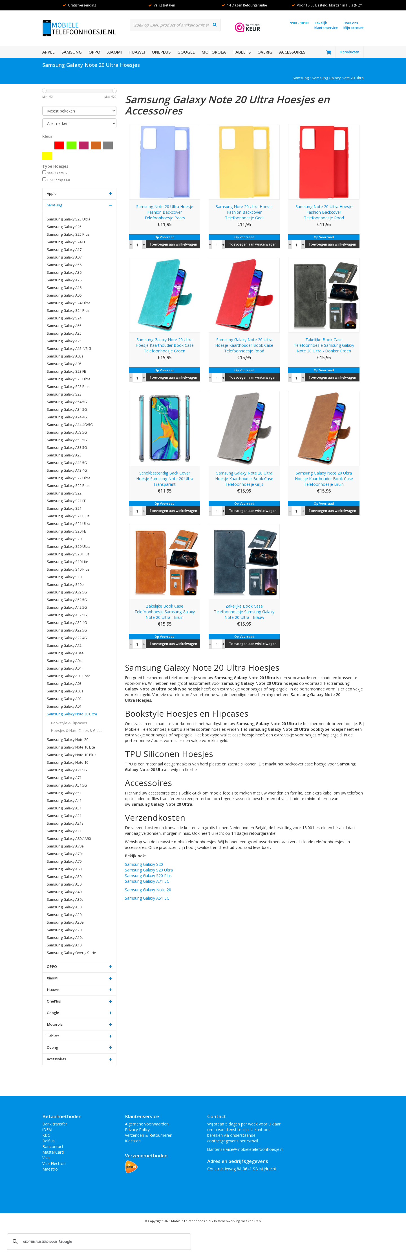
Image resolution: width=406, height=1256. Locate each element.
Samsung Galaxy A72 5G (67, 592)
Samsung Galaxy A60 (64, 869)
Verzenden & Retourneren (148, 1135)
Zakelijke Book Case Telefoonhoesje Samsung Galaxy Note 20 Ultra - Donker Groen (324, 345)
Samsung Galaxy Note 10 (67, 762)
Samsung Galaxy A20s (65, 914)
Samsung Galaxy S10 (64, 577)
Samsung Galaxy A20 (64, 930)
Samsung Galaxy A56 (64, 264)
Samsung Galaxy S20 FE (66, 531)
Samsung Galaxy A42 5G (67, 607)
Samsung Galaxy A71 (64, 777)
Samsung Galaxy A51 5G (67, 785)
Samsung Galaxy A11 (64, 831)
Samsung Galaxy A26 (64, 280)
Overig (264, 52)
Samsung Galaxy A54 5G (67, 401)
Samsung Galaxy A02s (65, 698)
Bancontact (52, 1146)
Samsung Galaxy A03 (64, 683)
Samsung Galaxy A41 (64, 800)
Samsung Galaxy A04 (64, 668)
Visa (46, 1157)
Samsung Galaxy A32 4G (67, 622)
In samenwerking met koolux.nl (238, 1221)
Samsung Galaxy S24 (64, 318)
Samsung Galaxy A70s (65, 853)
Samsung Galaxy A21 (64, 815)
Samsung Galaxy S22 (64, 493)
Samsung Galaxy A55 (64, 325)
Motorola (214, 52)
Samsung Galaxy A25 (64, 341)
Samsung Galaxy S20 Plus (68, 554)
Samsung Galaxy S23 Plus (68, 386)
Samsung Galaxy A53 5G (67, 440)
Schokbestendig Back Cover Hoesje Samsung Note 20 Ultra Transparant (164, 478)
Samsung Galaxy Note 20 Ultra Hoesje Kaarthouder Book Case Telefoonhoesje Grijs (244, 478)
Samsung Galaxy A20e (65, 922)
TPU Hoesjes (58, 180)
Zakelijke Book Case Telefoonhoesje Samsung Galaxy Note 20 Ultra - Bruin (164, 611)
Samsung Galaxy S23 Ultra (68, 379)
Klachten (133, 1141)
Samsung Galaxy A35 (64, 333)
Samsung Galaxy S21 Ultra (68, 523)
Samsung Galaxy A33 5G (67, 447)
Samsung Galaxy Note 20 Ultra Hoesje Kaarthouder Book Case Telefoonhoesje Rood (244, 345)
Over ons (350, 23)
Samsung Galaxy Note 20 (67, 739)
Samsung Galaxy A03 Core (69, 676)
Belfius (48, 1141)
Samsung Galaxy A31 (64, 808)
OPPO (94, 52)
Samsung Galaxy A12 (64, 645)
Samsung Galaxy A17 (64, 249)
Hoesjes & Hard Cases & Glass (76, 730)
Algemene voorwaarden (147, 1124)
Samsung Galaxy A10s (65, 937)
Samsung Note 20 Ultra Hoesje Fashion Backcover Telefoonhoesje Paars (164, 212)
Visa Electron (54, 1163)
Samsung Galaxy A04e (65, 653)
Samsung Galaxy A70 (64, 861)
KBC (46, 1135)
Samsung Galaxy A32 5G (67, 615)
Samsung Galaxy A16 (64, 287)
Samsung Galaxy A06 (64, 295)
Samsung (71, 52)
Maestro (50, 1169)
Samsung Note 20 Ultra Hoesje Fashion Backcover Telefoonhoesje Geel (244, 212)
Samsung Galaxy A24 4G (67, 417)
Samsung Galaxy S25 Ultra (68, 219)
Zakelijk (320, 23)
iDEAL (47, 1129)
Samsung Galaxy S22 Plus (68, 485)
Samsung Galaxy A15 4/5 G (69, 348)
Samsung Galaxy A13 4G (67, 470)
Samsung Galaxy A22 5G (67, 630)
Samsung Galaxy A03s (65, 691)
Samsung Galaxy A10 (64, 945)
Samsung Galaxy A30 (64, 907)
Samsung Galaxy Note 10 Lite (71, 747)
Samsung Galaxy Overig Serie (71, 952)
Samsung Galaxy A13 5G (67, 462)
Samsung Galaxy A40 (64, 891)
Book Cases (58, 173)
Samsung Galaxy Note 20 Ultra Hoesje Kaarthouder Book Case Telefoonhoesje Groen (165, 345)
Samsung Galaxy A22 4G (67, 637)
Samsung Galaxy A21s (65, 823)
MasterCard (53, 1152)
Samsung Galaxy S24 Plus (68, 310)
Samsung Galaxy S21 (64, 508)
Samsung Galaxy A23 (64, 455)
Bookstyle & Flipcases (69, 723)
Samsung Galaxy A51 (64, 793)
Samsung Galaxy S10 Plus (68, 569)
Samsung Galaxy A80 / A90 (69, 838)
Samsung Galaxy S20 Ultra (68, 546)
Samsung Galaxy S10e (65, 584)
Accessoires (292, 52)
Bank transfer (54, 1124)
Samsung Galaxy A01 (64, 706)
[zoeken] (98, 1241)
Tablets (242, 52)
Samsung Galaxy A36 (64, 272)
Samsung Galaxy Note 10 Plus (71, 754)
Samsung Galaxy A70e (65, 846)
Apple (48, 52)
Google (186, 52)
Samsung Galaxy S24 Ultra (68, 303)
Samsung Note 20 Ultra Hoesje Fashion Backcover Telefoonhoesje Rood (323, 212)
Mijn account (353, 27)
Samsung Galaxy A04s (65, 660)
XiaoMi (114, 52)
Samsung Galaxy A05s (65, 356)
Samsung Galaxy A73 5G (67, 432)
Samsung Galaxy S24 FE (66, 242)
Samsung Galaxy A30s (65, 899)
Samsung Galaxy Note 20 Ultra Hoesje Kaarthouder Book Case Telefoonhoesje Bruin (324, 478)
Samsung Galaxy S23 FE (66, 371)
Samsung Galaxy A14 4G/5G (70, 424)
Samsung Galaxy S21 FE (66, 500)
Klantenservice (326, 27)
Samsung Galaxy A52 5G (67, 599)
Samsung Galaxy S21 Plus (68, 516)
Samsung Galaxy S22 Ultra (68, 478)
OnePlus (161, 52)
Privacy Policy (137, 1129)
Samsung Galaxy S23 (64, 394)
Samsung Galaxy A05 (64, 363)
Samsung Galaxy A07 (64, 257)
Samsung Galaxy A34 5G (67, 409)
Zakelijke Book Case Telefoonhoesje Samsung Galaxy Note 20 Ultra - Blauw (244, 611)
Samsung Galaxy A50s (65, 876)
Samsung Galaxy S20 (64, 539)
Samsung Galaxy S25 (64, 226)
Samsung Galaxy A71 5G (67, 770)
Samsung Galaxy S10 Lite (67, 561)
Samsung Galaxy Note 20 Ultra (338, 77)
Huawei (137, 52)
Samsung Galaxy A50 (64, 884)
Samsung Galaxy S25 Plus (68, 234)
